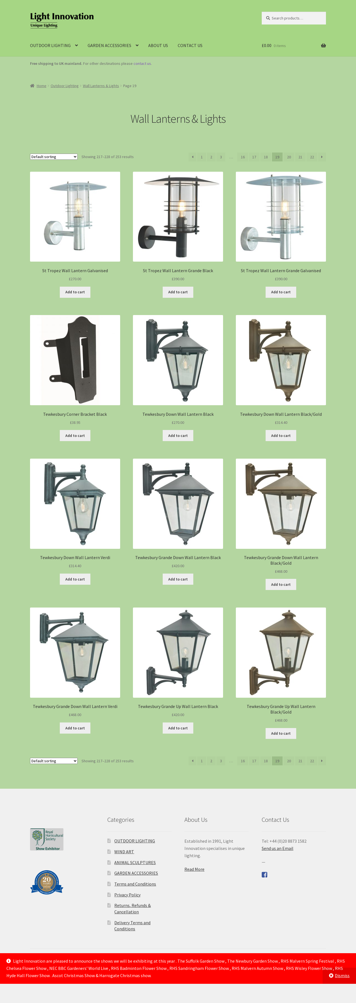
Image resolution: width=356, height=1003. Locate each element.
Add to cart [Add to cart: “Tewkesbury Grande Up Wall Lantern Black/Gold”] (281, 733)
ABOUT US (158, 45)
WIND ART (124, 851)
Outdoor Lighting (65, 85)
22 (312, 156)
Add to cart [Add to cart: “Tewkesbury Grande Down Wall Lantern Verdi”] (75, 728)
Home (41, 85)
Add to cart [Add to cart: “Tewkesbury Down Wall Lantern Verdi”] (75, 579)
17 (254, 156)
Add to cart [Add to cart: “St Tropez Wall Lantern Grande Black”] (178, 291)
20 (289, 156)
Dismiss (342, 975)
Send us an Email (277, 848)
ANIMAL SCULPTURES (135, 862)
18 (266, 156)
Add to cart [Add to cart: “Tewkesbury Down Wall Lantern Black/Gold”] (281, 435)
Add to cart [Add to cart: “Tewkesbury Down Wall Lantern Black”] (178, 435)
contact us (142, 63)
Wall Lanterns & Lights (101, 85)
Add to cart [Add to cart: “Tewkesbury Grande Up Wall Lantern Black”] (178, 728)
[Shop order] (54, 157)
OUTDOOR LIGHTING (50, 45)
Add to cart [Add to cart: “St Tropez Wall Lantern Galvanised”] (75, 291)
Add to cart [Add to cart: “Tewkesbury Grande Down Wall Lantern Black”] (178, 579)
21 (300, 156)
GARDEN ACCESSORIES (109, 45)
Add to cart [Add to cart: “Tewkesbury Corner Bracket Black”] (75, 435)
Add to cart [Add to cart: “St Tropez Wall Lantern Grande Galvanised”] (281, 291)
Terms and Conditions (135, 884)
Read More (194, 869)
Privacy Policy (127, 895)
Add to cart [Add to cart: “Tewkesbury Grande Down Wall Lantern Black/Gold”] (281, 584)
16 (243, 156)
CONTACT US (190, 45)
